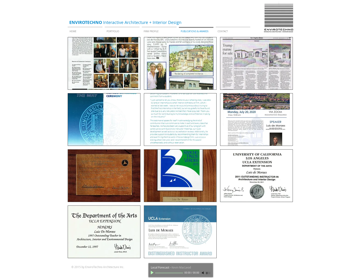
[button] (104, 63)
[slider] (208, 273)
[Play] (152, 273)
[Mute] (203, 273)
